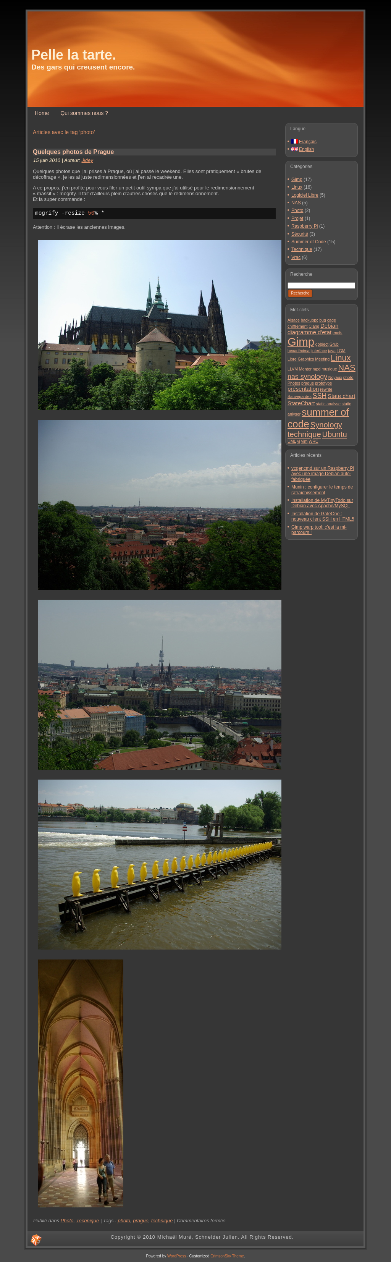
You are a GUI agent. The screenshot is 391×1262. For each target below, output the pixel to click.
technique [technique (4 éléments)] (304, 434)
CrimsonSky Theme (227, 1256)
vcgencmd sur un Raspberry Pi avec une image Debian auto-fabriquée (322, 474)
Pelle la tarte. (73, 55)
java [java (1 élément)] (332, 350)
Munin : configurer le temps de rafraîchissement (322, 489)
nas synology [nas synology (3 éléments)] (307, 376)
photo (124, 1220)
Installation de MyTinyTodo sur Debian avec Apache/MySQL (322, 503)
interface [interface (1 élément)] (319, 350)
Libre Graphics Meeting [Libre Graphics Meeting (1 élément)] (309, 359)
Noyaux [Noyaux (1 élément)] (335, 377)
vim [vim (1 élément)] (304, 441)
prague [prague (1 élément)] (307, 383)
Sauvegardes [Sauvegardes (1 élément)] (300, 396)
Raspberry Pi (304, 226)
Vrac (296, 257)
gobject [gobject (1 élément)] (321, 344)
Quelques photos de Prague (73, 152)
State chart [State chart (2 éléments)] (341, 396)
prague (140, 1220)
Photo (67, 1220)
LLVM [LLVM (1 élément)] (293, 369)
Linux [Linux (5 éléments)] (341, 357)
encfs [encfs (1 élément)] (337, 332)
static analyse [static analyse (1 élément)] (328, 403)
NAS (296, 202)
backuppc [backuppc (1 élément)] (309, 320)
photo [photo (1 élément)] (348, 377)
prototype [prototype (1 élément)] (323, 383)
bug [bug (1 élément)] (322, 320)
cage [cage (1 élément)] (331, 320)
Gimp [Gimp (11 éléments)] (301, 341)
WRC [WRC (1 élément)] (313, 441)
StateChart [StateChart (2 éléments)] (301, 403)
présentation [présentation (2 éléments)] (303, 388)
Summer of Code (308, 241)
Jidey (87, 160)
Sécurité (299, 234)
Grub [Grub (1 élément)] (334, 344)
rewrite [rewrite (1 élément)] (326, 389)
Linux (296, 187)
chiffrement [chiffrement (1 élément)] (298, 326)
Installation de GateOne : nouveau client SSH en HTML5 (322, 516)
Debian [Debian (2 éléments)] (329, 325)
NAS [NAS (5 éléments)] (346, 367)
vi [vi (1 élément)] (298, 441)
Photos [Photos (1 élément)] (294, 383)
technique (162, 1220)
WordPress (176, 1256)
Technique (87, 1220)
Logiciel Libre (304, 195)
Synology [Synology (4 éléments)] (326, 425)
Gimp (296, 179)
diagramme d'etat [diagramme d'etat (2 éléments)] (309, 332)
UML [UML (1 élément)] (292, 441)
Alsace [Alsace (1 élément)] (294, 320)
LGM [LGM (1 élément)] (341, 350)
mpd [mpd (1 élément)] (317, 369)
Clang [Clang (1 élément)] (314, 326)
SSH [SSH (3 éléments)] (320, 396)
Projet (297, 218)
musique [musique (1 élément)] (329, 369)
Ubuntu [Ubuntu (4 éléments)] (334, 434)
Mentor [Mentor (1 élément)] (305, 369)
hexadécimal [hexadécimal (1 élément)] (299, 350)
